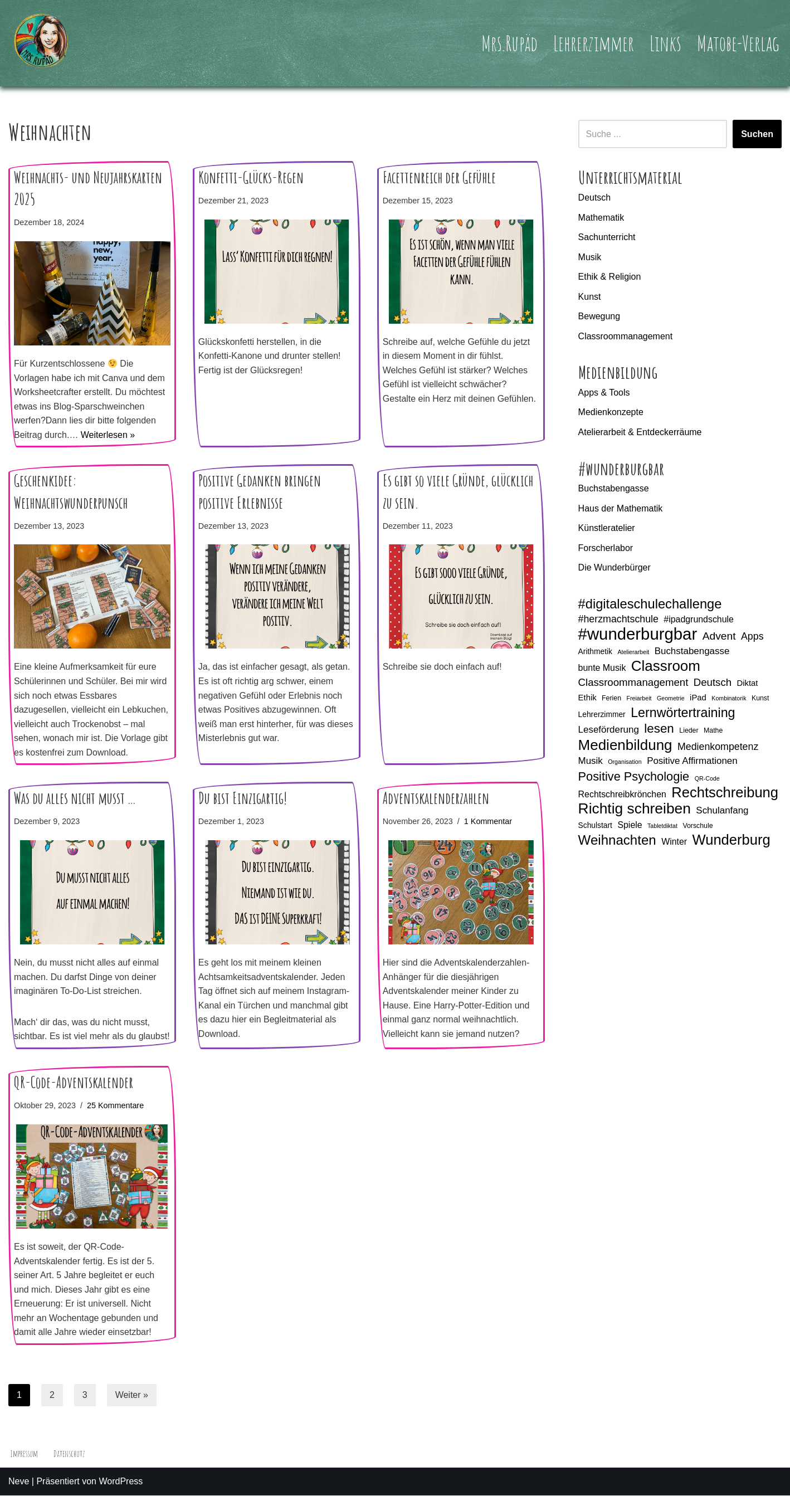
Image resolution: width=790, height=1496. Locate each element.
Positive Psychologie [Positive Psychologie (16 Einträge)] (634, 777)
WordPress (121, 1482)
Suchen (757, 134)
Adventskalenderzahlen (436, 798)
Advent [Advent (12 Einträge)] (719, 636)
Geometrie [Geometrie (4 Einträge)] (671, 698)
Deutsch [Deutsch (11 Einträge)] (713, 683)
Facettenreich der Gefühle (439, 177)
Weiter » (131, 1395)
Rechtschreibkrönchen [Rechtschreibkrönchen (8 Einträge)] (622, 795)
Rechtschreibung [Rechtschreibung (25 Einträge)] (724, 794)
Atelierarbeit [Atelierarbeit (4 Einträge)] (633, 652)
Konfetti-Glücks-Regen (251, 177)
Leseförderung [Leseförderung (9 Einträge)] (608, 730)
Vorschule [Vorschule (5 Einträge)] (697, 826)
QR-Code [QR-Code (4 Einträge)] (707, 779)
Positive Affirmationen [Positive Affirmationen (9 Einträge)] (692, 762)
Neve (18, 1482)
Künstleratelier (606, 528)
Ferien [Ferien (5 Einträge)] (611, 699)
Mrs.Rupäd (508, 43)
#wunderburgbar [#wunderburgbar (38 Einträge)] (638, 634)
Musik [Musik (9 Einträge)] (590, 762)
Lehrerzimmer (592, 43)
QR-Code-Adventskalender (73, 1083)
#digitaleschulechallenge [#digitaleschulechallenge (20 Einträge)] (650, 605)
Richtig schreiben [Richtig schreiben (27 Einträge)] (634, 809)
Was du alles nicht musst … (75, 798)
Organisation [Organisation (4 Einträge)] (624, 762)
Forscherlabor (605, 548)
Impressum (24, 1454)
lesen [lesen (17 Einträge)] (659, 730)
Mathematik (601, 217)
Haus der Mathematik (620, 508)
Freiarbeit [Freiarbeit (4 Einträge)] (639, 698)
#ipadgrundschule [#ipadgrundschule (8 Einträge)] (699, 620)
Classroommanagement (625, 336)
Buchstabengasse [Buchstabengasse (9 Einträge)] (692, 651)
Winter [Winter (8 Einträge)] (674, 842)
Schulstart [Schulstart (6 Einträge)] (595, 825)
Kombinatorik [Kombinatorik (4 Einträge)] (728, 698)
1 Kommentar (488, 821)
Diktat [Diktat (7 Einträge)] (747, 683)
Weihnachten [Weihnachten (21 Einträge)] (617, 841)
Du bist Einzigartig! (242, 798)
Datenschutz (69, 1454)
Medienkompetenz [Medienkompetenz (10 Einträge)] (717, 747)
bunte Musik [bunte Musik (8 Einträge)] (602, 668)
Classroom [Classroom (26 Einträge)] (665, 667)
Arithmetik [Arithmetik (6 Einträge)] (595, 651)
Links (665, 43)
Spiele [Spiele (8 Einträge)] (629, 825)
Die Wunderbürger (614, 568)
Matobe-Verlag (737, 43)
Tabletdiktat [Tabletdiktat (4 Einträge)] (662, 826)
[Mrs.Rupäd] (41, 43)
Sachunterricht (607, 237)
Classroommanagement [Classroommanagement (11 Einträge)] (633, 683)
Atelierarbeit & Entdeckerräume (640, 432)
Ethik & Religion (609, 276)
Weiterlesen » (108, 435)
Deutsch (594, 197)
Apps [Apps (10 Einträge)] (752, 636)
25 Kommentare (115, 1106)
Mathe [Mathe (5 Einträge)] (713, 731)
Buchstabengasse (613, 489)
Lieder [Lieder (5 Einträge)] (688, 731)
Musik (590, 257)
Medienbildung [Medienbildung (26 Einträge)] (625, 746)
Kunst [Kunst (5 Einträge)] (760, 699)
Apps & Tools (604, 392)
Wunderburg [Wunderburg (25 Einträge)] (732, 841)
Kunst (589, 296)
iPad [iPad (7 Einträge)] (698, 698)
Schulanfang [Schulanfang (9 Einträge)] (722, 811)
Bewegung (599, 316)
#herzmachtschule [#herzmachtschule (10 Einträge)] (618, 619)
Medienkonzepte (610, 412)
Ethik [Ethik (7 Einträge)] (587, 698)
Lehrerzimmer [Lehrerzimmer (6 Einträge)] (602, 714)
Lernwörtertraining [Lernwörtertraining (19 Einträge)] (683, 713)
